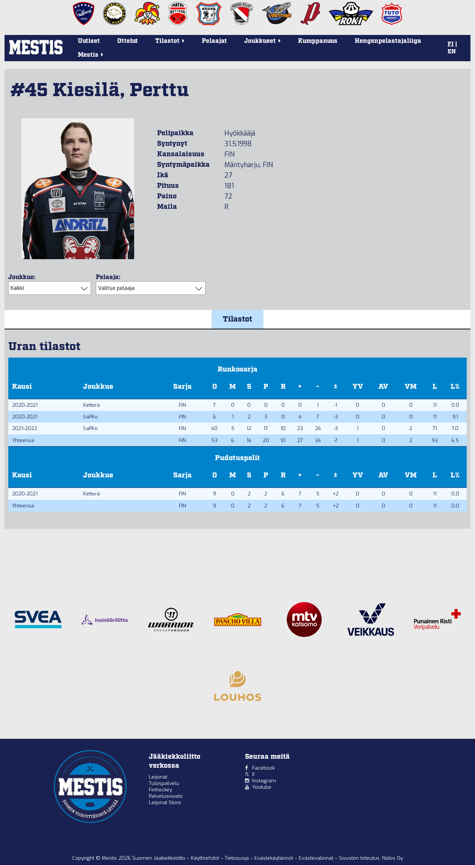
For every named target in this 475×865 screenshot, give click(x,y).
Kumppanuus (317, 41)
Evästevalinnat (316, 858)
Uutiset (89, 41)
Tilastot (237, 319)
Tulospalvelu (164, 783)
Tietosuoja (237, 858)
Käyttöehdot (206, 858)
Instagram (264, 780)
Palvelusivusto (166, 796)
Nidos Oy (392, 858)
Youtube (261, 787)
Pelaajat (214, 41)
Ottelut (127, 41)
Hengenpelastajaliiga (388, 41)
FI (451, 44)
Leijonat (158, 777)
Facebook (263, 768)
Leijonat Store (165, 802)
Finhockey (160, 790)
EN (452, 52)
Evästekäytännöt (274, 858)
